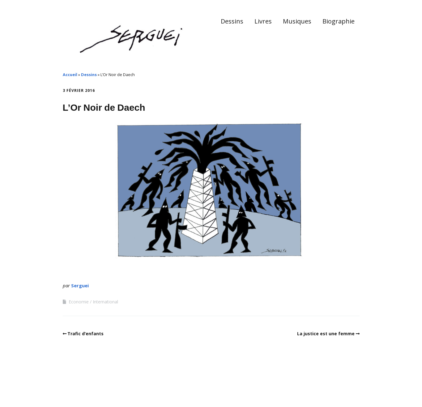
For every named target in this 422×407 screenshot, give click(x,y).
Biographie (338, 21)
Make (86, 388)
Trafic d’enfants (85, 333)
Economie (79, 302)
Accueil (70, 74)
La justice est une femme (326, 333)
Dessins (232, 21)
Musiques (297, 21)
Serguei (80, 285)
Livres (263, 21)
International (105, 302)
